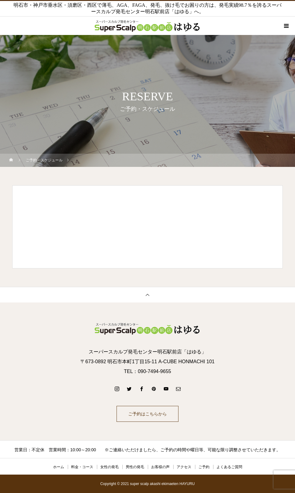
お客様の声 (160, 467)
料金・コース (82, 467)
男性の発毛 (135, 467)
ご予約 (203, 467)
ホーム (58, 467)
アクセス (184, 467)
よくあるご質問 (229, 467)
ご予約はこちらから (147, 413)
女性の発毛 (109, 467)
